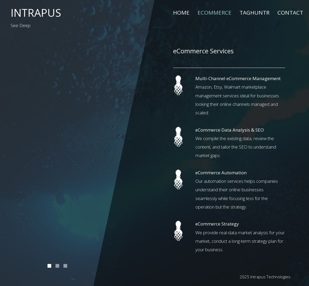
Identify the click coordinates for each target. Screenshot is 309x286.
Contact (290, 12)
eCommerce (214, 12)
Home (181, 12)
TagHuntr (254, 12)
